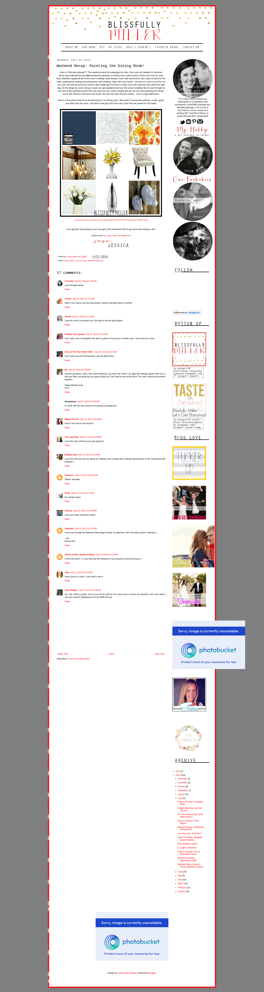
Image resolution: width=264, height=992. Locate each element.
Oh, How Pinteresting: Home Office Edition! (190, 819)
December (183, 783)
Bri (66, 370)
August (181, 798)
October (182, 790)
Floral (116, 220)
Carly (128, 236)
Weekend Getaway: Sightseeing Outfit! (186, 863)
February (182, 891)
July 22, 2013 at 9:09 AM (90, 437)
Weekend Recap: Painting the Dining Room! (190, 832)
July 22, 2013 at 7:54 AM (97, 334)
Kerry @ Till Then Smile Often (79, 352)
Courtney (69, 281)
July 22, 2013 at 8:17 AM (106, 352)
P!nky (67, 493)
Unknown (69, 475)
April (180, 883)
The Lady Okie (71, 437)
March (181, 887)
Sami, (105, 236)
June (180, 876)
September (183, 794)
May (180, 879)
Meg (109, 236)
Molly (120, 236)
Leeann (115, 236)
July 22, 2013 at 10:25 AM (86, 475)
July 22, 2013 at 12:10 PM (85, 511)
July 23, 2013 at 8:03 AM (90, 590)
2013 (178, 779)
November (183, 786)
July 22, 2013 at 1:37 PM (86, 528)
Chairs (122, 220)
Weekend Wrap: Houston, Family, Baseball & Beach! (190, 869)
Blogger (152, 977)
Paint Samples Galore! (187, 848)
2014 (178, 775)
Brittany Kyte (71, 455)
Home (111, 654)
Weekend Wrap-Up (95, 261)
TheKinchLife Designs (127, 977)
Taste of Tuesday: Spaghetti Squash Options (189, 842)
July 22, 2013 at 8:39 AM (79, 370)
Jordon (68, 299)
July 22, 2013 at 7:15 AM (85, 281)
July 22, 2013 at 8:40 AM (88, 401)
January (182, 895)
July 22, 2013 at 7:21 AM (83, 299)
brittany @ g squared (75, 334)
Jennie (68, 316)
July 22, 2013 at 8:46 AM (91, 419)
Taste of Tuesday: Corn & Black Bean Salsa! (188, 857)
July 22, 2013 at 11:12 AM (82, 493)
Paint (77, 220)
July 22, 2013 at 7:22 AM (83, 316)
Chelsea (68, 511)
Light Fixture (107, 220)
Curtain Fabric (95, 220)
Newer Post (62, 654)
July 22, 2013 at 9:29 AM (89, 455)
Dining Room (69, 261)
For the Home (81, 261)
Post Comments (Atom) (79, 659)
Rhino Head (143, 220)
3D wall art (85, 220)
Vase (135, 220)
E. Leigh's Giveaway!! (187, 852)
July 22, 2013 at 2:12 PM (106, 554)
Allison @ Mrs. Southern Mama (79, 554)
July (180, 802)
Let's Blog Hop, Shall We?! (189, 837)
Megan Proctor (72, 419)
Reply (67, 289)
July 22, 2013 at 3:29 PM (81, 572)
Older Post (159, 654)
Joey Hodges (71, 590)
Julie (67, 572)
